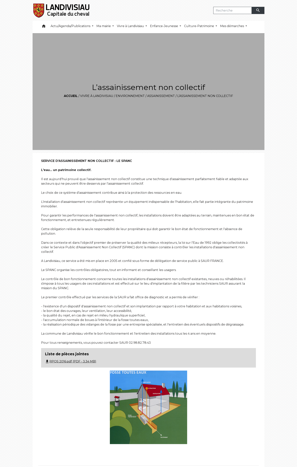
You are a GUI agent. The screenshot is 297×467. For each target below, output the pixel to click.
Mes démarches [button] (232, 26)
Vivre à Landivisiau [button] (131, 26)
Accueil (71, 96)
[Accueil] (62, 10)
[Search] (232, 10)
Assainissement (161, 96)
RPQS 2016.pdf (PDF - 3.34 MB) (70, 361)
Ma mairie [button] (104, 26)
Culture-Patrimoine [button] (199, 26)
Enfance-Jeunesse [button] (164, 26)
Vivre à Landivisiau (96, 96)
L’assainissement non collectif (205, 96)
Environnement (130, 96)
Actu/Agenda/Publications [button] (71, 26)
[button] (43, 27)
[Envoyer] (258, 10)
